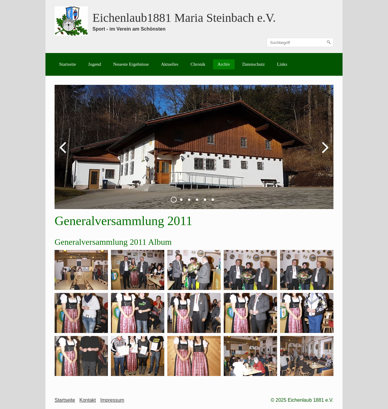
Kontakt (87, 400)
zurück (63, 152)
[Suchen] (329, 42)
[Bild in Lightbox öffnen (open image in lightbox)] (81, 270)
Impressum (112, 400)
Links (282, 64)
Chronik (197, 64)
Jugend (94, 64)
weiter (324, 152)
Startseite (67, 64)
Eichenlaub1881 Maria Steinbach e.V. (184, 18)
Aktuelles (170, 64)
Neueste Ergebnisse (131, 64)
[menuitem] (68, 64)
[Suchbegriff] (300, 42)
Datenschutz (253, 64)
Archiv (224, 64)
